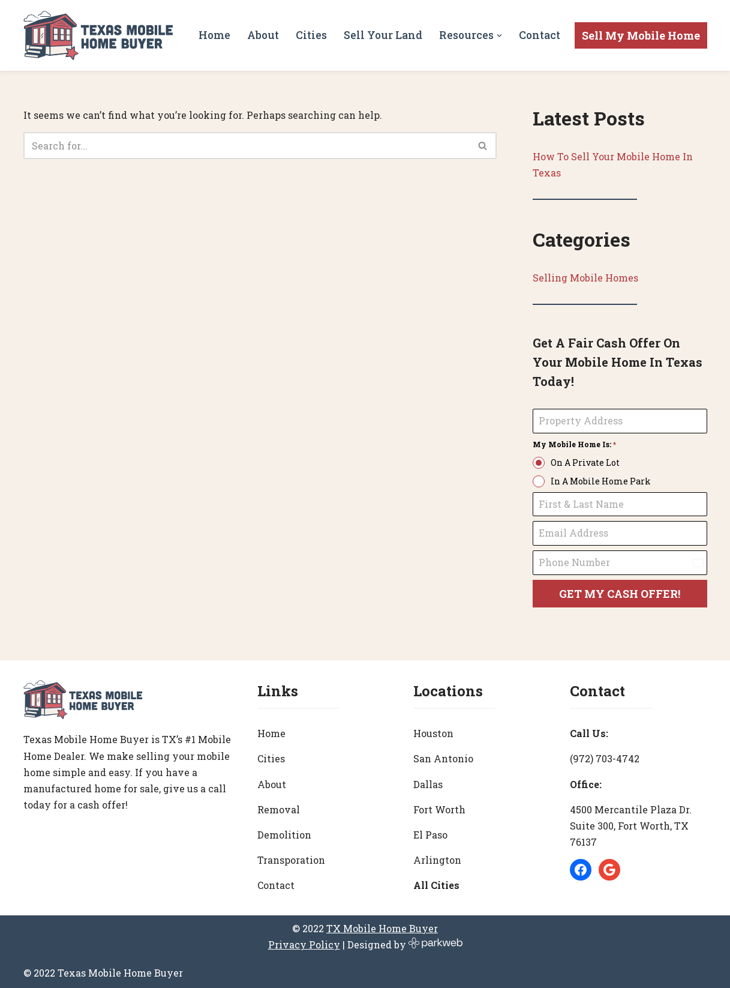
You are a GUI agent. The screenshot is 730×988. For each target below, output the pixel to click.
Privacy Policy (304, 944)
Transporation (291, 860)
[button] (499, 35)
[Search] (246, 145)
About (263, 35)
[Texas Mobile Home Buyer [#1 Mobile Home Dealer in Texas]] (98, 35)
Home (214, 35)
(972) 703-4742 (604, 758)
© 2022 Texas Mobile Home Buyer (103, 972)
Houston (433, 733)
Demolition (284, 834)
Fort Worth (439, 809)
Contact (539, 35)
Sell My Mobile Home (641, 35)
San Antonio (443, 758)
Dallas (428, 784)
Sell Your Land (383, 35)
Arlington (437, 860)
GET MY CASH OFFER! (619, 593)
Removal (278, 809)
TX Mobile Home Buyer (382, 928)
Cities (311, 35)
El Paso (430, 834)
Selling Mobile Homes (585, 277)
